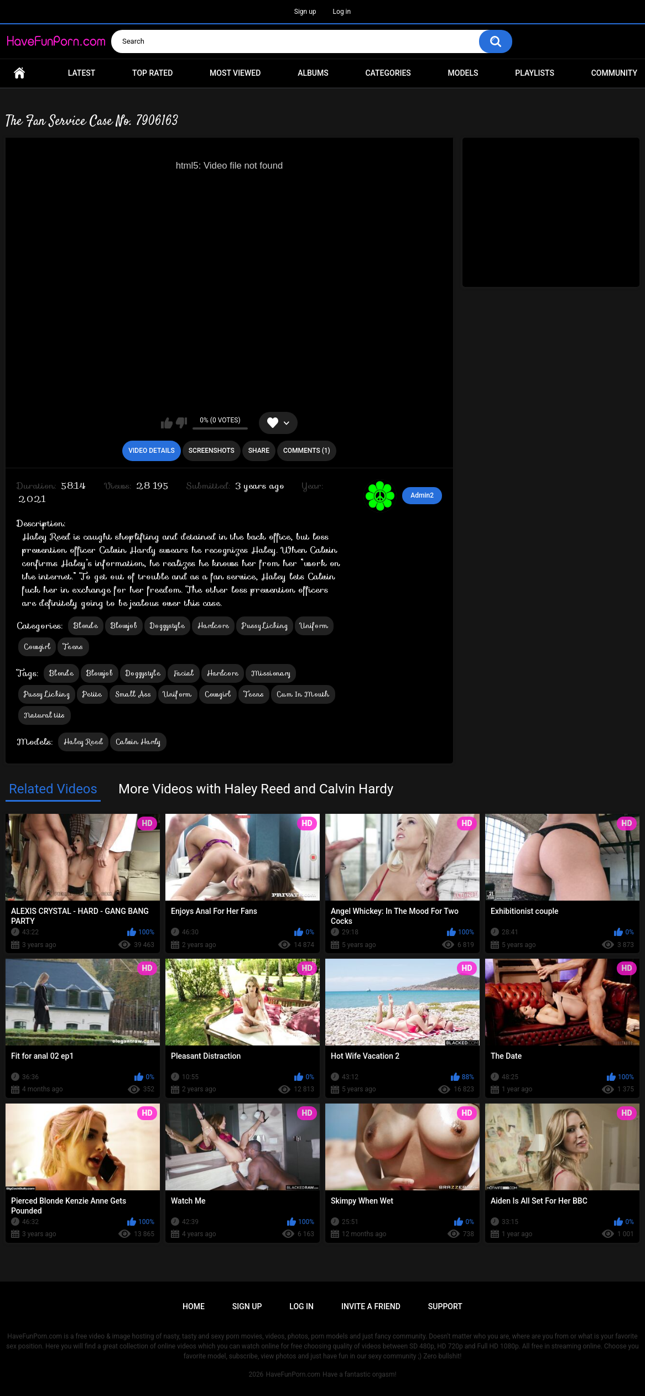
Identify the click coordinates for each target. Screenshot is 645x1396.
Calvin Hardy (138, 741)
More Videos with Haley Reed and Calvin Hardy (255, 789)
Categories (387, 73)
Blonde (86, 625)
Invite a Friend (370, 1306)
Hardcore (213, 625)
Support (445, 1306)
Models (463, 73)
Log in (342, 11)
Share (258, 450)
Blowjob (124, 625)
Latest (82, 73)
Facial (183, 673)
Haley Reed (83, 741)
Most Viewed (235, 73)
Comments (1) (306, 450)
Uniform (314, 625)
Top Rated (152, 73)
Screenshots (212, 450)
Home (19, 73)
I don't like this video (181, 422)
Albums (313, 73)
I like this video (167, 422)
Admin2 (422, 495)
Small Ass (133, 694)
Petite (92, 694)
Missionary (270, 673)
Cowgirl (37, 646)
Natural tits (44, 715)
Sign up (305, 11)
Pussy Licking (265, 625)
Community (614, 73)
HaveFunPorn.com (293, 1374)
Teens (73, 646)
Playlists (534, 73)
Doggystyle (167, 625)
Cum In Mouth (303, 694)
